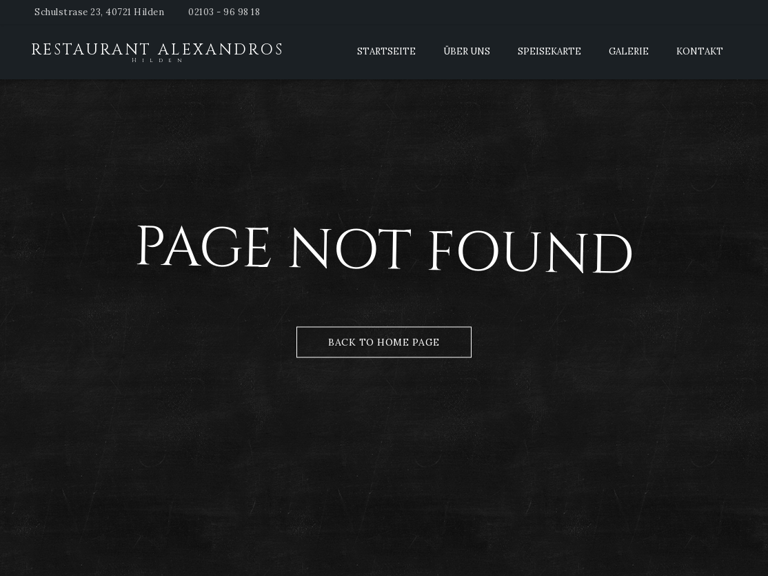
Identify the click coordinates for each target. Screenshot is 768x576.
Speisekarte (549, 51)
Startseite (386, 51)
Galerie (629, 51)
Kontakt (699, 51)
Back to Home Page (384, 341)
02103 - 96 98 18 (224, 12)
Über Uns (466, 51)
